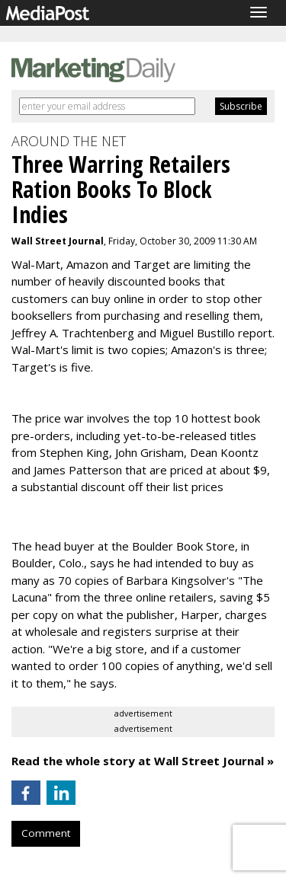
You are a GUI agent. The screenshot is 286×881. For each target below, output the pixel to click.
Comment (45, 833)
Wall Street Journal (57, 241)
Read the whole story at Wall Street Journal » (142, 760)
